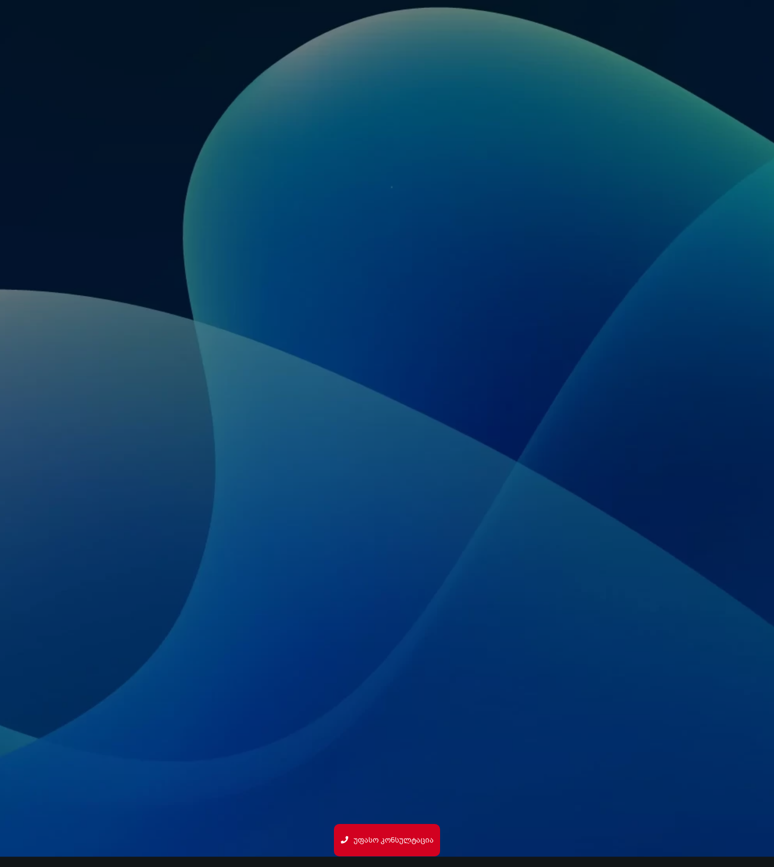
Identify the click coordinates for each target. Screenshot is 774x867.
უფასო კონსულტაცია (387, 840)
